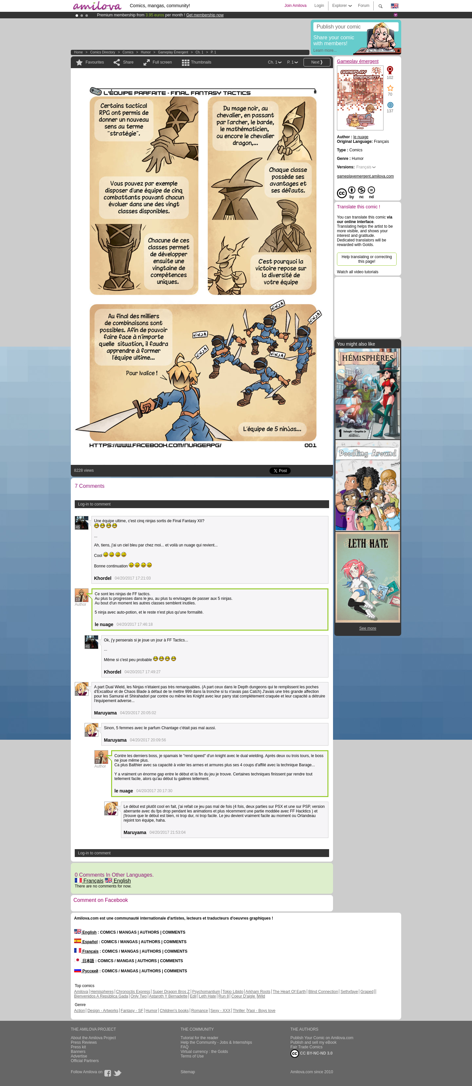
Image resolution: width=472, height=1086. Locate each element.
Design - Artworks (103, 1010)
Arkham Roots (258, 991)
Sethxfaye (349, 991)
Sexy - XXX (220, 1010)
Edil (193, 996)
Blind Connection (323, 991)
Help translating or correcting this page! (367, 259)
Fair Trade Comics (306, 1047)
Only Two (138, 996)
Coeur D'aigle (243, 996)
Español (86, 942)
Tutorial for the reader (199, 1038)
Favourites (95, 62)
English (118, 881)
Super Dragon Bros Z (170, 991)
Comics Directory (102, 52)
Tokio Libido (233, 991)
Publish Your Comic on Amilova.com (321, 1038)
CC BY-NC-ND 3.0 (311, 1053)
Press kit (78, 1047)
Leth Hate (207, 996)
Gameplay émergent (173, 52)
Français (89, 881)
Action (79, 1010)
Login (319, 5)
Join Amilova (295, 5)
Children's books (174, 1010)
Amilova (81, 991)
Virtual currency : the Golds (204, 1051)
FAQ (184, 1047)
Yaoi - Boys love (261, 1010)
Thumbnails (201, 62)
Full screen (162, 62)
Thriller (239, 1010)
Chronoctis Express (133, 991)
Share (128, 62)
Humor (146, 52)
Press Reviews (84, 1042)
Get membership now (205, 15)
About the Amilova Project (93, 1038)
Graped (366, 991)
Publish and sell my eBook (313, 1042)
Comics (128, 52)
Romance (199, 1010)
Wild (261, 996)
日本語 (84, 961)
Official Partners (85, 1060)
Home (78, 52)
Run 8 (223, 996)
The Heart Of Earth (289, 991)
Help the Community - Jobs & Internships (216, 1042)
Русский (86, 971)
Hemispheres (102, 991)
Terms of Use (192, 1056)
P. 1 (213, 52)
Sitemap (188, 1072)
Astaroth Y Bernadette (168, 996)
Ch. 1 (199, 52)
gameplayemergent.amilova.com (365, 176)
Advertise (79, 1056)
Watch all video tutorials (357, 272)
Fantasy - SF (132, 1010)
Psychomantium (206, 991)
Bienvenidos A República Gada (101, 996)
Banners (78, 1051)
